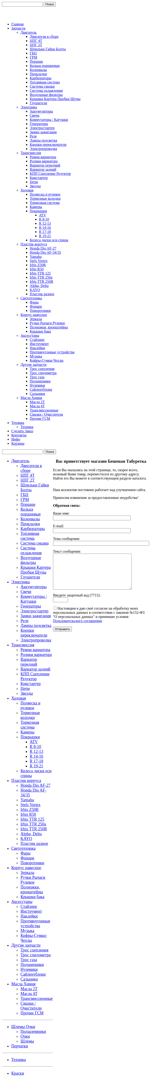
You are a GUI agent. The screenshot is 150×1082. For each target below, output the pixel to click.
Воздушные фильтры (46, 95)
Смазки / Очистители (46, 414)
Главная (17, 24)
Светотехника (31, 298)
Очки (25, 1036)
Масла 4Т (37, 406)
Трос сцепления (42, 369)
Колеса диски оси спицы (49, 240)
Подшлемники (33, 1031)
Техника (17, 423)
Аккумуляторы (41, 111)
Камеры (36, 207)
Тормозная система (45, 203)
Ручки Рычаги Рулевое (47, 323)
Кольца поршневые (45, 66)
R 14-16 (45, 228)
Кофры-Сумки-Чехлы (46, 360)
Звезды (35, 186)
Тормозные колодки (45, 198)
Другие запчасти (34, 365)
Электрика (29, 107)
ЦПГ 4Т (36, 41)
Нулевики (37, 385)
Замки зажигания (43, 132)
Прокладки (38, 74)
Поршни (36, 61)
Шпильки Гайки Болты (48, 49)
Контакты (18, 435)
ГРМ (33, 57)
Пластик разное (42, 294)
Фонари (36, 306)
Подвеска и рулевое (45, 194)
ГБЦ (33, 53)
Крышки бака (40, 331)
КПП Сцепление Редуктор (50, 174)
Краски (17, 1073)
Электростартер (42, 128)
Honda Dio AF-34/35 (45, 252)
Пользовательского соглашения (77, 628)
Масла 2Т (37, 402)
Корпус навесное (34, 315)
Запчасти (18, 28)
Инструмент (39, 344)
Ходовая (27, 190)
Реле (33, 136)
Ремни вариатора (43, 157)
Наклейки (37, 348)
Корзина (17, 443)
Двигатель (29, 32)
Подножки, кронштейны (49, 327)
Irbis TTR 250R (41, 281)
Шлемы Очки (23, 1026)
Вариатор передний (45, 165)
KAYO (35, 290)
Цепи (34, 182)
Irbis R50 (37, 269)
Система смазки (42, 86)
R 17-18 (45, 232)
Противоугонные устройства (52, 352)
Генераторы (39, 124)
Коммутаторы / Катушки (49, 120)
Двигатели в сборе (44, 37)
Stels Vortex (38, 261)
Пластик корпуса (34, 244)
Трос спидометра (43, 373)
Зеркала (36, 319)
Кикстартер (39, 178)
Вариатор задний (43, 169)
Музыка (36, 356)
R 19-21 (45, 236)
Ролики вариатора (44, 161)
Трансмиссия (31, 153)
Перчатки (19, 1046)
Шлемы (27, 1041)
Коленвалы (38, 70)
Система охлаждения (46, 90)
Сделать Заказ (22, 431)
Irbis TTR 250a (41, 277)
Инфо (15, 439)
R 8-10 (44, 219)
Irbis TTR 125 (40, 273)
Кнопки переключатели (48, 144)
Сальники (37, 394)
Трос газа (37, 377)
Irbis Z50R (38, 265)
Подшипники (40, 381)
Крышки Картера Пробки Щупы (55, 99)
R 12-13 (45, 223)
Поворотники (40, 311)
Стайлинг (37, 340)
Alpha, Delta (39, 286)
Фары (34, 302)
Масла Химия (31, 398)
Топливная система (45, 82)
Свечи (34, 115)
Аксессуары (30, 335)
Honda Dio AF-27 (43, 248)
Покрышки (38, 211)
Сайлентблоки (41, 389)
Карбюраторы (40, 78)
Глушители (38, 103)
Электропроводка (43, 149)
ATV (42, 215)
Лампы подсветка (43, 140)
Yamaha (36, 257)
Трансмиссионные (44, 410)
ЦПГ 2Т (36, 45)
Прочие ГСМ (40, 418)
